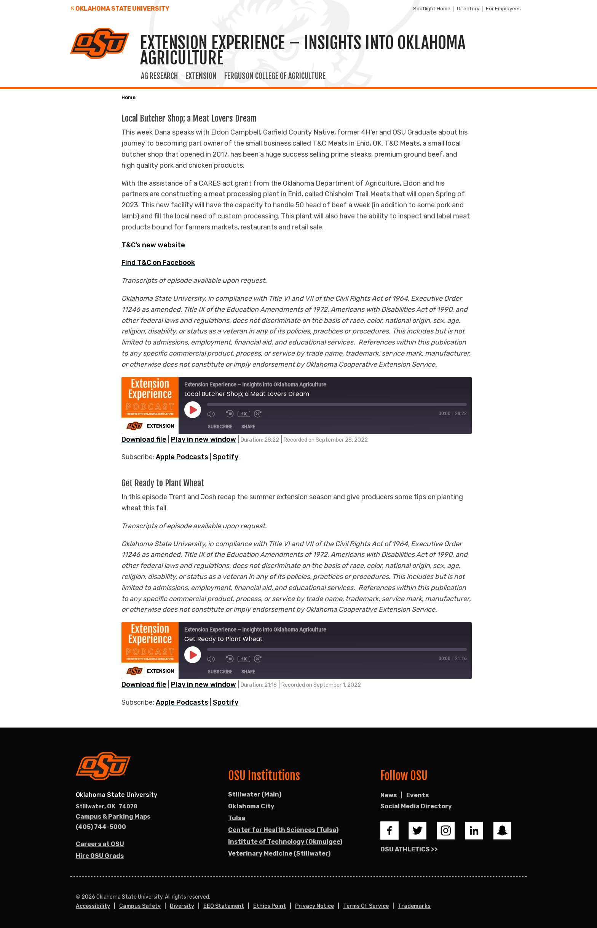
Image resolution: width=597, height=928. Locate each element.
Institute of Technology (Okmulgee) (285, 841)
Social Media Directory (416, 806)
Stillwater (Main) (254, 794)
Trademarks (414, 906)
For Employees (503, 8)
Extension (201, 76)
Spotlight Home (431, 8)
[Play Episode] (192, 409)
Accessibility (93, 906)
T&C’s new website (153, 245)
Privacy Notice (314, 906)
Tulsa (236, 818)
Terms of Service (366, 906)
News (388, 795)
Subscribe (220, 426)
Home (128, 97)
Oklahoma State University (122, 8)
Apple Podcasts (182, 457)
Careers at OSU (100, 844)
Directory (468, 8)
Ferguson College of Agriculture (275, 76)
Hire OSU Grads (100, 855)
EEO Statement (223, 906)
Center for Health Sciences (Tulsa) (283, 829)
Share (248, 426)
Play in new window (203, 439)
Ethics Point (269, 906)
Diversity (182, 906)
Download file (143, 439)
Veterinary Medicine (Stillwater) (279, 853)
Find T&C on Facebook (158, 262)
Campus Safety (140, 906)
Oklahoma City (251, 806)
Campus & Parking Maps (113, 816)
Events (417, 795)
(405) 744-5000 (101, 826)
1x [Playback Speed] (244, 414)
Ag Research (159, 76)
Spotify (225, 457)
